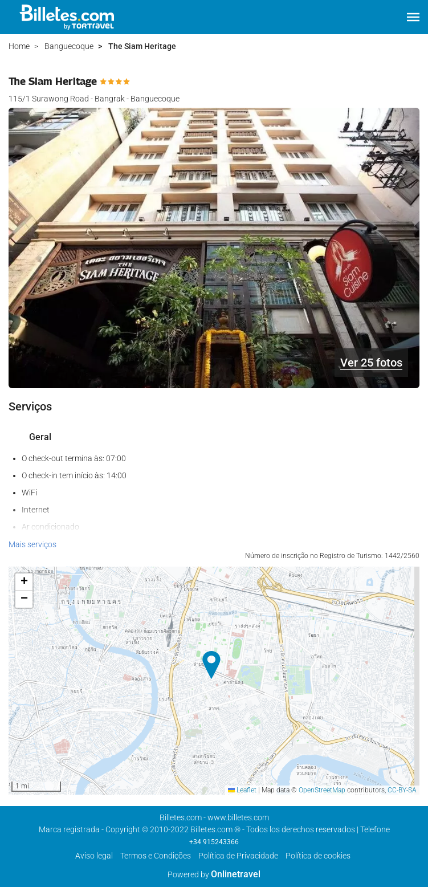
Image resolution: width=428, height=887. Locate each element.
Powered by (214, 874)
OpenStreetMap (322, 790)
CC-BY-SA (402, 790)
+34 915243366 (214, 842)
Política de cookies (318, 855)
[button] (413, 17)
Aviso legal (94, 855)
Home (19, 46)
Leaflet (242, 790)
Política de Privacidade (238, 855)
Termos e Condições (155, 855)
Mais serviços (32, 544)
